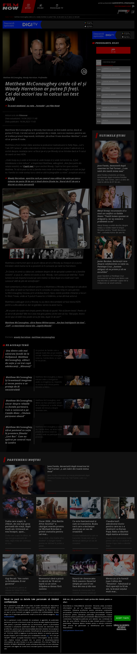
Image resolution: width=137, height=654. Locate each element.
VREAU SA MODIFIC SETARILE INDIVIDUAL (121, 627)
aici (47, 635)
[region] (68, 624)
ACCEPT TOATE (122, 618)
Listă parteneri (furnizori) (73, 630)
